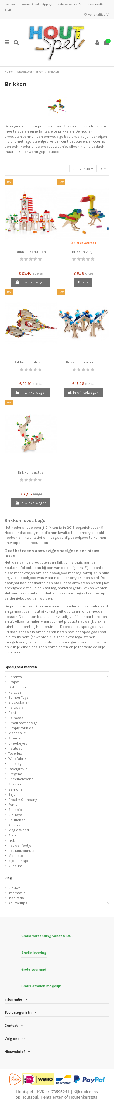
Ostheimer (17, 687)
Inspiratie (16, 898)
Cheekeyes (17, 743)
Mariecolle (17, 733)
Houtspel (15, 748)
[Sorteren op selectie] (83, 168)
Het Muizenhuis (21, 851)
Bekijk (83, 282)
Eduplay (15, 764)
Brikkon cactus (30, 472)
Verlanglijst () (96, 14)
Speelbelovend (20, 779)
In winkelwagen (31, 282)
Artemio (14, 738)
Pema (13, 804)
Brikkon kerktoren (31, 252)
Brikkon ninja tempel (83, 362)
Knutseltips (17, 903)
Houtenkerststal (83, 1097)
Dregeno (15, 774)
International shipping (36, 4)
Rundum (15, 866)
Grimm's (15, 677)
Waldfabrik (17, 758)
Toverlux (15, 753)
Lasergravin (17, 769)
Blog (8, 10)
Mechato (15, 855)
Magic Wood (18, 830)
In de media (95, 4)
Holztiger (15, 692)
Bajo (12, 794)
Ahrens (14, 825)
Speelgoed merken (21, 667)
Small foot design (23, 723)
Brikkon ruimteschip (31, 362)
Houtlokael (17, 820)
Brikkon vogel (83, 252)
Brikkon (14, 784)
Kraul (12, 835)
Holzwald (15, 707)
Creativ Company (22, 800)
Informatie (17, 893)
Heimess (15, 718)
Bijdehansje (18, 861)
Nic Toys (15, 815)
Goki (12, 713)
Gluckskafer (18, 702)
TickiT (13, 840)
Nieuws (14, 888)
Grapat (13, 682)
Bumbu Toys (18, 697)
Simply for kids (20, 728)
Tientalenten (51, 1097)
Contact (10, 4)
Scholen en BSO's (69, 4)
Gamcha (15, 789)
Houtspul (29, 1097)
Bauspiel (15, 810)
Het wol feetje (19, 845)
